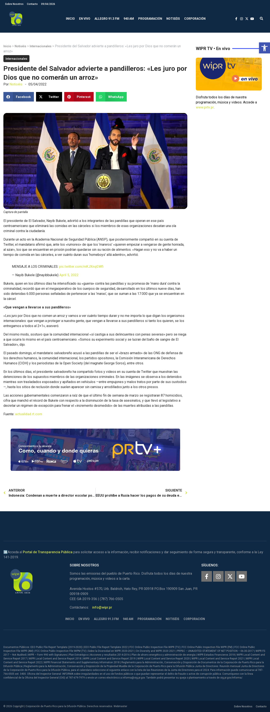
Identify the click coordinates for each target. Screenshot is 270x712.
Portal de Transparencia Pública (47, 552)
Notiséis (173, 18)
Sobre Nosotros (14, 4)
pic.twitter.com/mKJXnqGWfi (81, 267)
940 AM (129, 18)
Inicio (70, 18)
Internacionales (40, 46)
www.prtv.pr (205, 107)
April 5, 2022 (68, 275)
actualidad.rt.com (28, 414)
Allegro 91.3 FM (107, 18)
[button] (264, 47)
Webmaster (120, 706)
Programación (150, 18)
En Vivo (84, 18)
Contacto (32, 4)
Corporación (195, 18)
